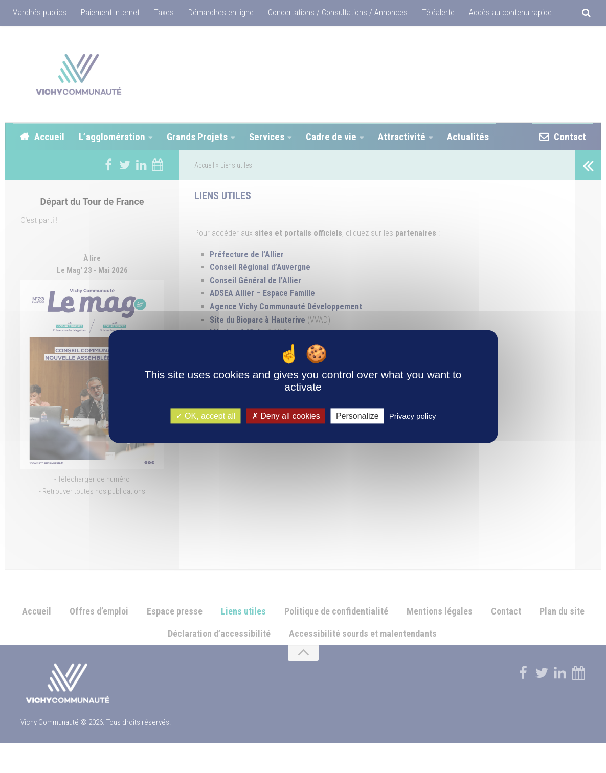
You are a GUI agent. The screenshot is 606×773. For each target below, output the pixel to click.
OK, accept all (206, 416)
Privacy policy (412, 416)
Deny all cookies (286, 416)
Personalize (357, 416)
